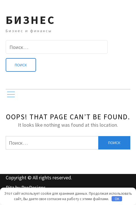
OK (117, 198)
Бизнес (30, 20)
